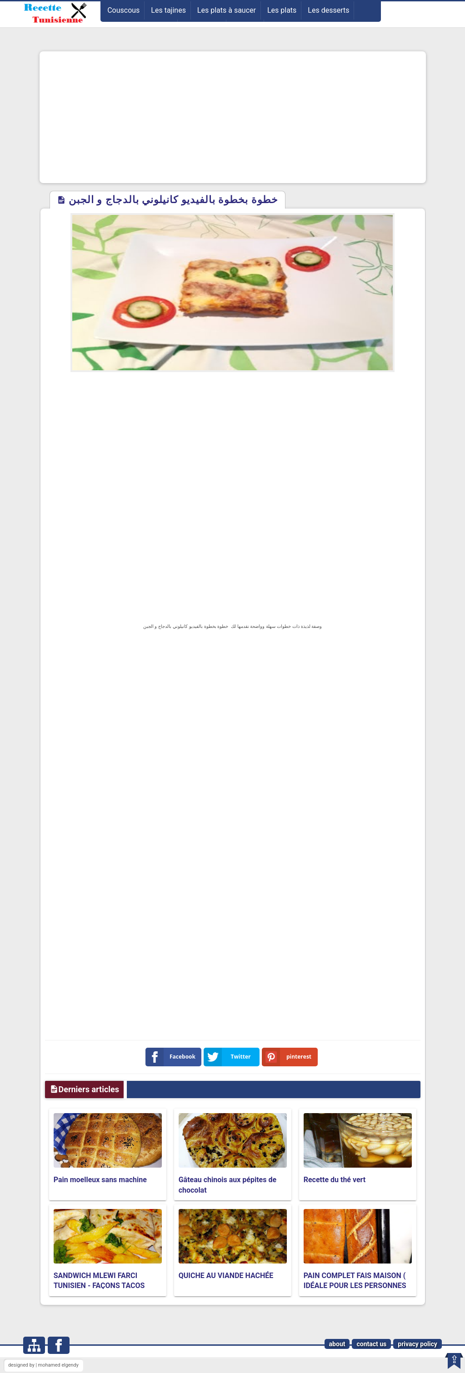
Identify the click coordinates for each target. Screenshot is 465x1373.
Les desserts (328, 10)
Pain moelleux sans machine (100, 1179)
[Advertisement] (233, 117)
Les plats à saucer (226, 10)
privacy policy (417, 1344)
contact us (371, 1344)
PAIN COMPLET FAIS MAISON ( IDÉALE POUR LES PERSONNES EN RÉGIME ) (355, 1285)
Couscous (123, 10)
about (337, 1344)
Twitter (229, 1057)
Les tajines (168, 10)
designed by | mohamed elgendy (43, 1365)
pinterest (288, 1057)
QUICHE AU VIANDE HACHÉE (226, 1275)
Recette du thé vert (335, 1179)
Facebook (172, 1057)
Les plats (281, 10)
